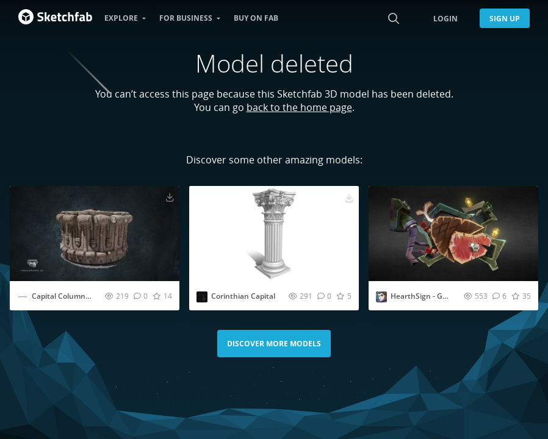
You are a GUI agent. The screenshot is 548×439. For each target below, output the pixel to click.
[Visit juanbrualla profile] (22, 296)
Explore (121, 18)
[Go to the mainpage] (55, 18)
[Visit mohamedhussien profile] (201, 296)
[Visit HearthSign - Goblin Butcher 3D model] (453, 233)
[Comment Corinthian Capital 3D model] (324, 295)
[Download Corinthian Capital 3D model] (349, 197)
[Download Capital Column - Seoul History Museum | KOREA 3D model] (169, 197)
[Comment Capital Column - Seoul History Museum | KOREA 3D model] (141, 295)
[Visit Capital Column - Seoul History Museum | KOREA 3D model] (94, 233)
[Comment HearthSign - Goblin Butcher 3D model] (499, 295)
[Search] (393, 18)
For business (185, 18)
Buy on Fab (256, 18)
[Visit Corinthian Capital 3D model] (274, 233)
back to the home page (299, 107)
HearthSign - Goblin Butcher (440, 296)
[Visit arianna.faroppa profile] (381, 296)
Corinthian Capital (243, 296)
